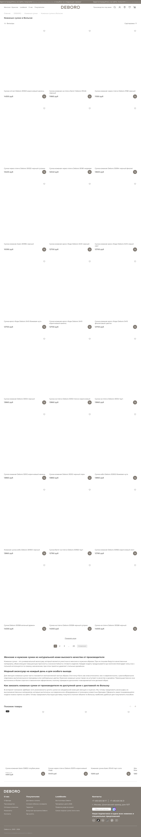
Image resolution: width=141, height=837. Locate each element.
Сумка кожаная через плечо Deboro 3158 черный (115, 91)
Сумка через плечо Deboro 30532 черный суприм (24, 168)
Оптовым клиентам (11, 807)
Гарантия (29, 807)
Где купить (30, 814)
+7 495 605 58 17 (99, 801)
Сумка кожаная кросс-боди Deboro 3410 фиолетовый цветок (111, 322)
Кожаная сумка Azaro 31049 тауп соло (110, 772)
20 (74, 646)
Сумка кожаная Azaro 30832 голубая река (21, 772)
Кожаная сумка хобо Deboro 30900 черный (22, 550)
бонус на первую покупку (22, 2)
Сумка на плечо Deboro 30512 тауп (109, 399)
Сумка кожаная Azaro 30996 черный (19, 244)
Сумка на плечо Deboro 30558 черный (110, 625)
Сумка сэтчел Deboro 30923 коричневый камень (24, 91)
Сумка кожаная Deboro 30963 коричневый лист (114, 550)
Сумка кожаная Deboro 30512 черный (19, 399)
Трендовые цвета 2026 (63, 804)
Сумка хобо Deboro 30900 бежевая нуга (111, 474)
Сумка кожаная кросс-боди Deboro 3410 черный (69, 244)
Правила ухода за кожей (64, 807)
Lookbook (23, 7)
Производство (9, 804)
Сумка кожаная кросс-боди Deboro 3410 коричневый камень (65, 322)
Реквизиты (8, 810)
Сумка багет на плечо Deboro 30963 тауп (66, 550)
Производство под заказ (102, 7)
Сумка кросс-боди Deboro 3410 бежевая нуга (22, 321)
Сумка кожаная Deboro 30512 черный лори (67, 474)
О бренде (7, 800)
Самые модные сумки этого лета (67, 810)
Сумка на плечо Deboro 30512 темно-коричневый (69, 399)
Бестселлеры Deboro (63, 800)
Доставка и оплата (33, 800)
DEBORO (17, 13)
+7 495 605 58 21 (117, 801)
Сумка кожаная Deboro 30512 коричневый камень (24, 474)
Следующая (82, 646)
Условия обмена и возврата (36, 804)
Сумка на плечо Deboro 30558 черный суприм (68, 625)
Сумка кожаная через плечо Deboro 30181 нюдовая (70, 168)
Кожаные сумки (31, 13)
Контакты (7, 814)
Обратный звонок (102, 809)
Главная (7, 13)
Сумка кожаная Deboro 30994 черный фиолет (114, 168)
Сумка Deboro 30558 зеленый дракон (19, 625)
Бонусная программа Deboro (36, 810)
